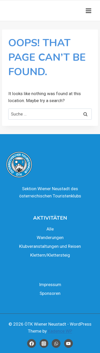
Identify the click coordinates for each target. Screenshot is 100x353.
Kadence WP (60, 331)
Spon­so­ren (50, 293)
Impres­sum (50, 284)
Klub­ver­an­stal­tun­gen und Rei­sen (50, 246)
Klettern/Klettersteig (50, 255)
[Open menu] (88, 10)
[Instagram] (44, 343)
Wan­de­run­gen (50, 237)
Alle (50, 229)
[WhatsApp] (56, 343)
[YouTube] (68, 343)
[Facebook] (31, 343)
